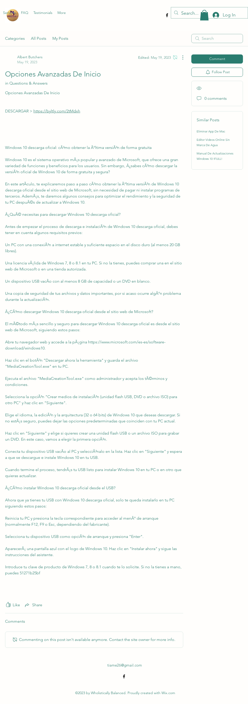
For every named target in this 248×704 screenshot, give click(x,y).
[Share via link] (33, 605)
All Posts (38, 38)
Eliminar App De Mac (211, 131)
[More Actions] (180, 57)
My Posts (60, 38)
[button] (204, 15)
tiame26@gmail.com (124, 665)
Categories (15, 38)
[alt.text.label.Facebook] (167, 15)
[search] (217, 38)
